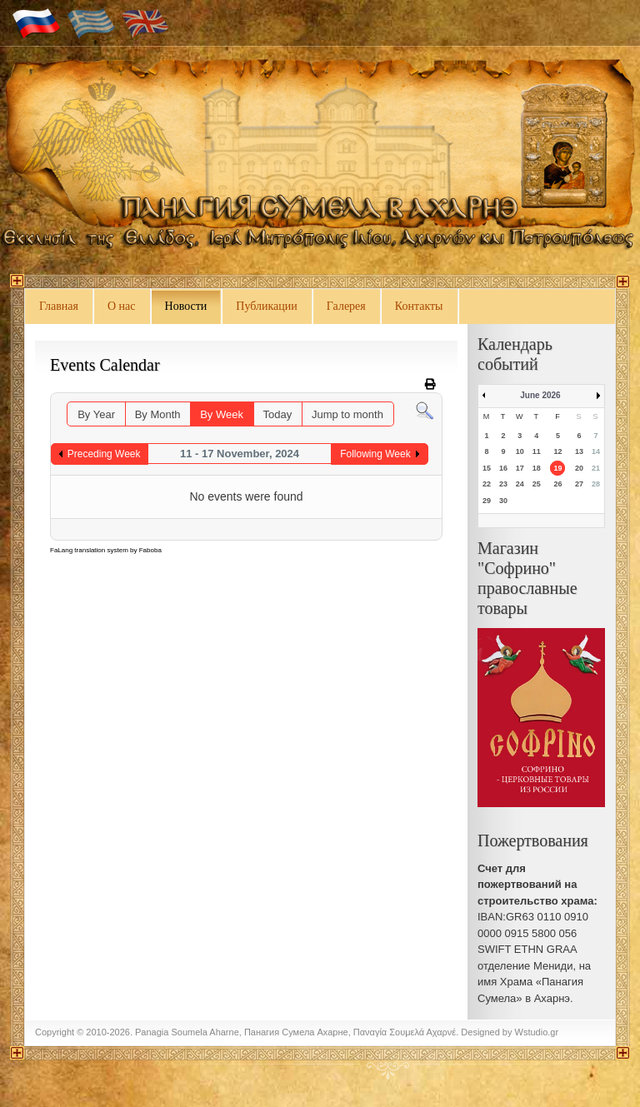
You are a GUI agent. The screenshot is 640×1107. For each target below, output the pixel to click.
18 (536, 468)
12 (557, 451)
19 (557, 468)
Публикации (266, 306)
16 (503, 468)
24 (520, 484)
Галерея (346, 306)
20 (579, 468)
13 (579, 451)
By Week (221, 414)
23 (503, 484)
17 (520, 468)
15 (486, 468)
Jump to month (347, 414)
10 (520, 451)
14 (596, 451)
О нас (122, 306)
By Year (96, 414)
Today (277, 414)
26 (557, 484)
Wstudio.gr (537, 1032)
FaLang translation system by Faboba (106, 550)
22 (486, 484)
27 (579, 484)
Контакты (419, 306)
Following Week (375, 454)
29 (486, 500)
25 (536, 484)
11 (536, 451)
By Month (158, 414)
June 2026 (540, 395)
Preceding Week (104, 454)
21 (596, 468)
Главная (58, 306)
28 (596, 484)
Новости (186, 306)
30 (503, 500)
